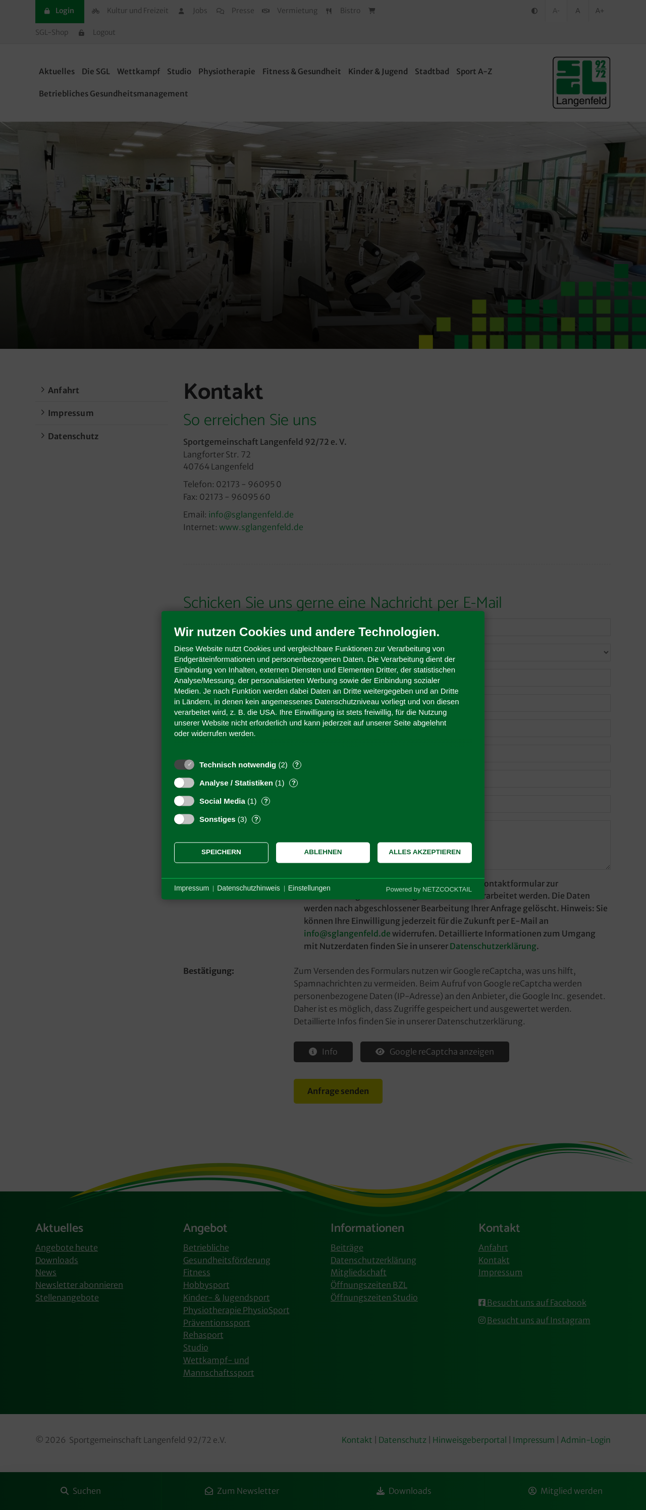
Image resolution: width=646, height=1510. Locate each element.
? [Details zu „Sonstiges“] (256, 819)
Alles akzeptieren (425, 852)
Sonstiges (217, 819)
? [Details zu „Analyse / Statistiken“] (294, 783)
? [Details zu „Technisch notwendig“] (297, 764)
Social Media (222, 801)
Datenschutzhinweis (248, 888)
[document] (323, 689)
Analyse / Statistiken (236, 782)
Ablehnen (323, 852)
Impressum (191, 888)
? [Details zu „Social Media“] (266, 801)
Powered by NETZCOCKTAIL (429, 889)
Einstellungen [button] (309, 888)
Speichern (221, 852)
